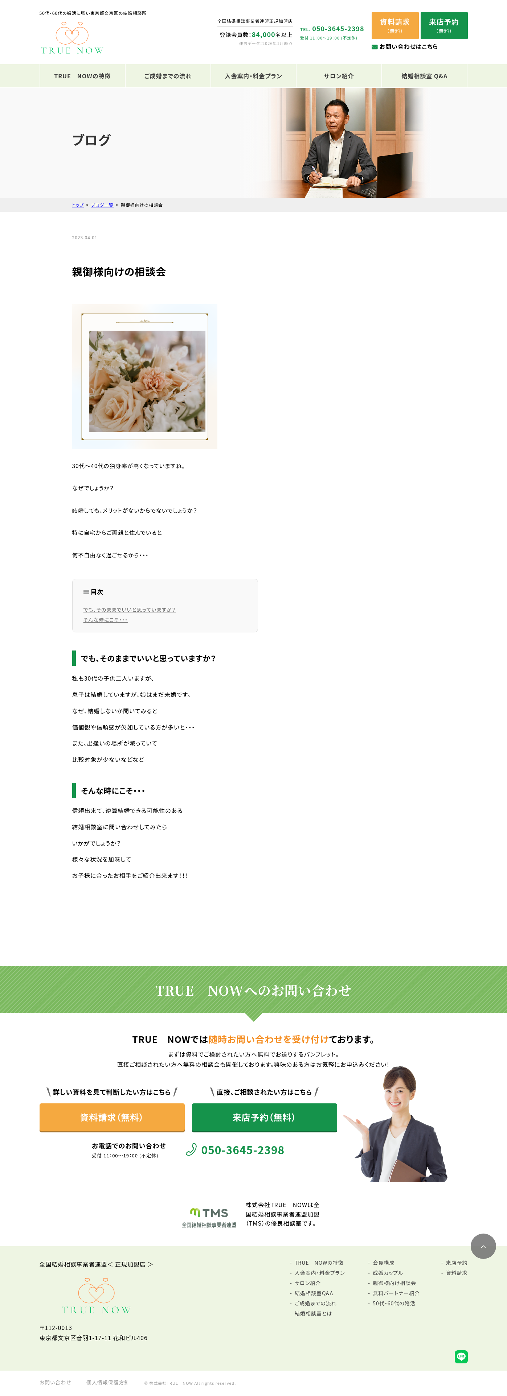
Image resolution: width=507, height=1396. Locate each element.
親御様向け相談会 (394, 1282)
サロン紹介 (339, 75)
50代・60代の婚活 (394, 1303)
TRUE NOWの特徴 (82, 75)
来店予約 (457, 1262)
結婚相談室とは (313, 1313)
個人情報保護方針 (108, 1382)
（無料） (395, 25)
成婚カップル (388, 1272)
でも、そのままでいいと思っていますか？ (129, 609)
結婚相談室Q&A (314, 1293)
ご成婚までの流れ (168, 75)
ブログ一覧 (102, 205)
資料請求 (457, 1272)
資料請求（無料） (112, 1117)
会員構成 (383, 1262)
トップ (78, 205)
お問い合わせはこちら (409, 46)
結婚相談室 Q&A (424, 75)
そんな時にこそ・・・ (105, 619)
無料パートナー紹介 (396, 1293)
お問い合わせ (55, 1382)
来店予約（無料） (265, 1117)
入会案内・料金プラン (253, 75)
